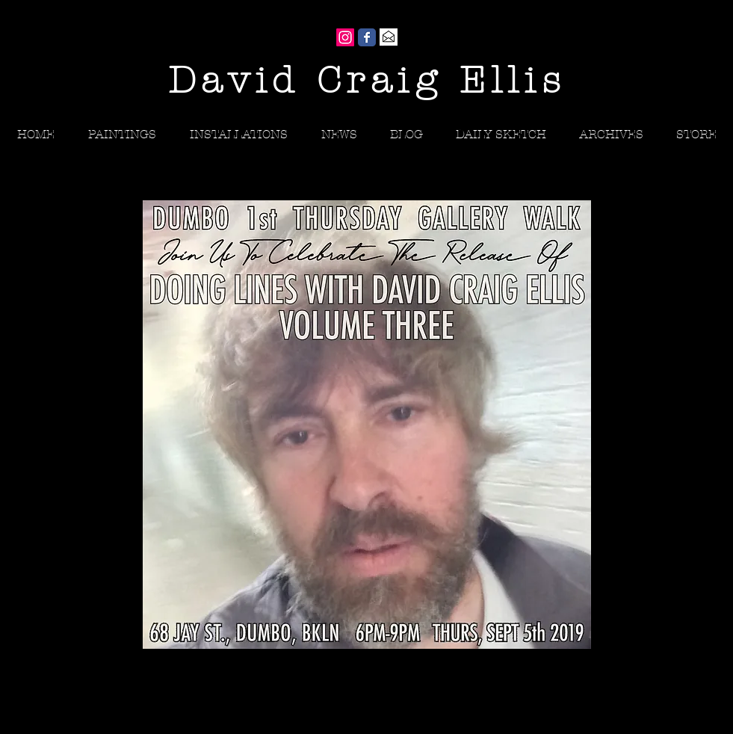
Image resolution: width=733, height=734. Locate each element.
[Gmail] (389, 37)
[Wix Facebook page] (367, 37)
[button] (611, 134)
